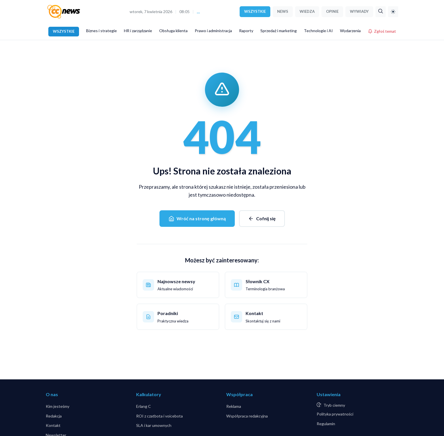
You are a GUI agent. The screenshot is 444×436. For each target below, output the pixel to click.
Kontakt (53, 425)
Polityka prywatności (335, 414)
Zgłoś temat (382, 31)
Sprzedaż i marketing (278, 30)
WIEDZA (307, 11)
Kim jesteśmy (57, 406)
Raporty (246, 30)
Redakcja (54, 416)
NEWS (282, 11)
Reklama (233, 406)
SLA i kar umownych (153, 425)
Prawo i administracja (213, 30)
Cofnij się (262, 218)
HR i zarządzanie (138, 30)
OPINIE (332, 11)
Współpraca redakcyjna (247, 416)
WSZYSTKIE (255, 11)
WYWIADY (359, 11)
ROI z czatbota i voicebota (159, 416)
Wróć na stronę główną (197, 218)
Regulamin (326, 423)
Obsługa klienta (173, 30)
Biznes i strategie (101, 30)
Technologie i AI (318, 30)
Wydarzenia (350, 30)
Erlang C (143, 406)
